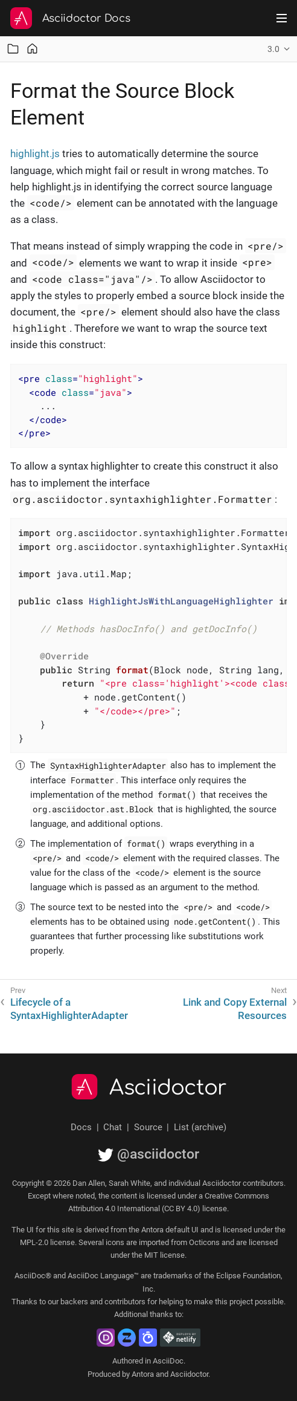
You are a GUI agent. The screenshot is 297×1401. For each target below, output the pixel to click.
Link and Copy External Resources (235, 1008)
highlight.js (35, 153)
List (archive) (200, 1127)
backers (74, 1301)
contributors (124, 1301)
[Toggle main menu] (281, 18)
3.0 (273, 49)
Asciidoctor (168, 1087)
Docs (81, 1127)
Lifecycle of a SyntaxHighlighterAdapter (69, 1008)
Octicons (204, 1242)
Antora (143, 1374)
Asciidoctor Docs (86, 18)
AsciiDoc (168, 1360)
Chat (112, 1127)
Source (148, 1127)
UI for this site (50, 1229)
